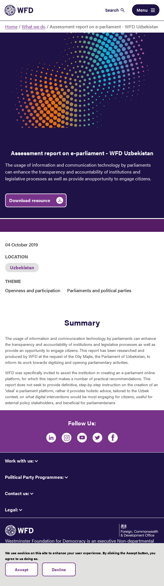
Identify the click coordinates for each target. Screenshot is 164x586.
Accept (21, 571)
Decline (59, 571)
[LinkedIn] (51, 438)
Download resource (29, 200)
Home (11, 26)
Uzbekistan (22, 267)
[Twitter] (97, 438)
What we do (33, 26)
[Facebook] (113, 438)
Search (112, 10)
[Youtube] (82, 438)
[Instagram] (66, 438)
